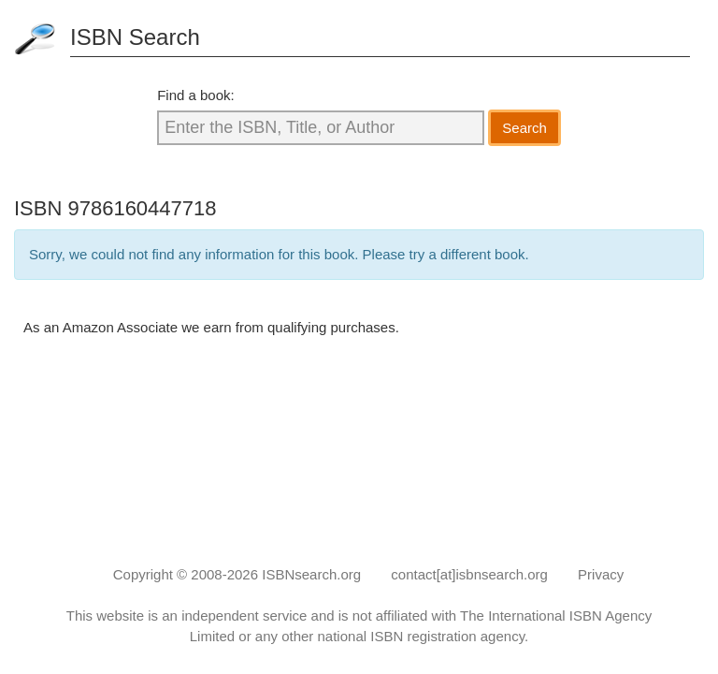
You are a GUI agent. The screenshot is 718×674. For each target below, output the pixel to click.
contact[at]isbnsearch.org (469, 574)
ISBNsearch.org (311, 574)
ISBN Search (135, 37)
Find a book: (196, 95)
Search (524, 128)
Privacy (601, 574)
